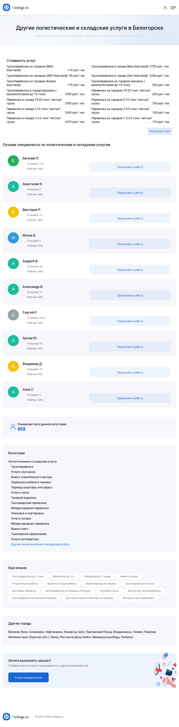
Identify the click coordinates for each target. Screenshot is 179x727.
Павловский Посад (99, 632)
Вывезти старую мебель (62, 583)
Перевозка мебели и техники (31, 482)
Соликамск (36, 632)
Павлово (150, 632)
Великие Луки (17, 632)
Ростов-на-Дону (70, 637)
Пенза (54, 637)
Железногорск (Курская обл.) (28, 637)
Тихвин (138, 632)
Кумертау (70, 632)
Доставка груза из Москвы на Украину (89, 598)
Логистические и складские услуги (32, 461)
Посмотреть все (159, 131)
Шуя (81, 632)
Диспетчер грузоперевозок (144, 590)
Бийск (87, 637)
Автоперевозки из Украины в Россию (68, 590)
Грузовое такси (109, 590)
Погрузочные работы (25, 583)
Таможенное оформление (29, 534)
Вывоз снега (19, 529)
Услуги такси (20, 492)
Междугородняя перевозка (30, 508)
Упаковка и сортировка (27, 513)
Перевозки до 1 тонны (97, 576)
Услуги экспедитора (25, 539)
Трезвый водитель (23, 498)
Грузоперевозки (22, 466)
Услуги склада (21, 518)
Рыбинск (127, 637)
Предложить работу (130, 167)
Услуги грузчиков (23, 472)
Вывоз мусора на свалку (101, 583)
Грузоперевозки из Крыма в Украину (34, 598)
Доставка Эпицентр (24, 590)
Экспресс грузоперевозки (138, 598)
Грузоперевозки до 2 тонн (27, 576)
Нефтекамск (54, 632)
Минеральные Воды (106, 637)
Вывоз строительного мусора (31, 477)
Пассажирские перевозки (28, 503)
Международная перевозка (30, 523)
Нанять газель (129, 576)
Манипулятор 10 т (64, 576)
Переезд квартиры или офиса (31, 487)
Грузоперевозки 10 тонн (140, 583)
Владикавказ (122, 632)
